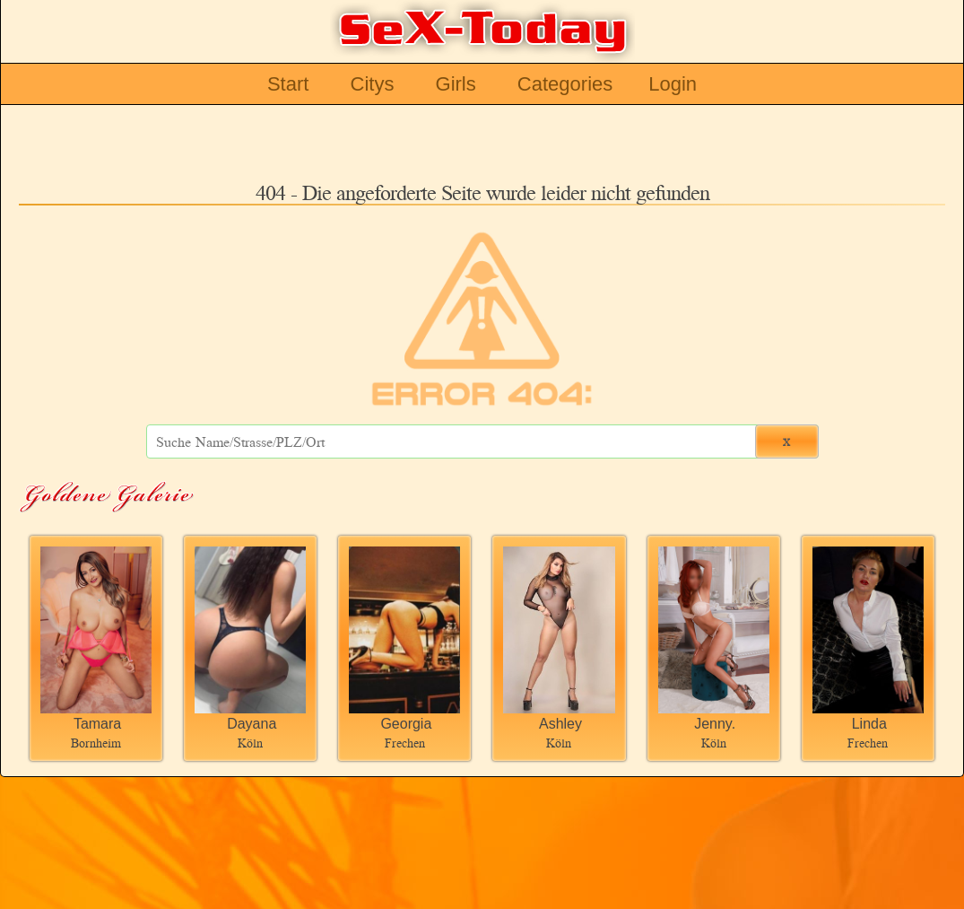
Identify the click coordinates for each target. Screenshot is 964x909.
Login (672, 84)
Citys (373, 84)
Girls (456, 84)
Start (287, 84)
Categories (564, 84)
